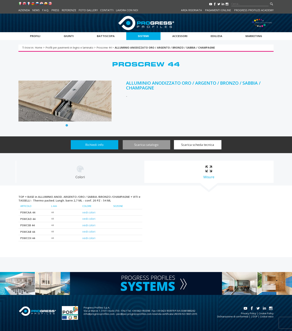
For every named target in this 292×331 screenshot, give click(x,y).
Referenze (69, 10)
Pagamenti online (218, 10)
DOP (255, 316)
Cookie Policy (266, 313)
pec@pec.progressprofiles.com (134, 314)
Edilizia (216, 36)
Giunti (69, 36)
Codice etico (267, 316)
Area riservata (191, 10)
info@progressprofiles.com (99, 314)
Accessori (180, 36)
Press (55, 10)
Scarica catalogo (146, 145)
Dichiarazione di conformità (232, 316)
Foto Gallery (88, 10)
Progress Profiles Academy (254, 10)
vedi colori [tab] (88, 212)
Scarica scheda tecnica (197, 145)
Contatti (106, 10)
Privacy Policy (248, 313)
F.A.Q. (45, 10)
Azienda (24, 10)
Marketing (253, 36)
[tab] (80, 172)
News (36, 10)
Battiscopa (106, 36)
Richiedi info (94, 145)
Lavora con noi (127, 10)
